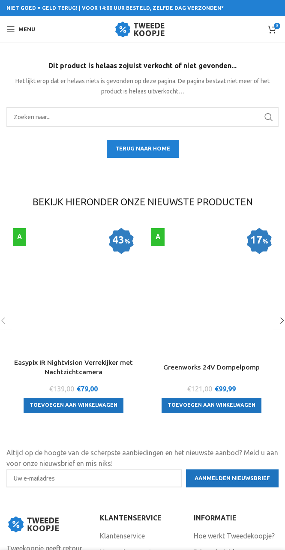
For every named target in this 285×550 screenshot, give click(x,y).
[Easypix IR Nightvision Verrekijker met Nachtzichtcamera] (73, 237)
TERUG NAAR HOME (142, 148)
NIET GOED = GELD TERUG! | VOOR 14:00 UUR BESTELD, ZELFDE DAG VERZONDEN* (115, 8)
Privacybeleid (214, 459)
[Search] (142, 117)
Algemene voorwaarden (230, 476)
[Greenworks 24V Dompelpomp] (212, 233)
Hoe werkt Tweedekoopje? (234, 444)
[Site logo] (142, 28)
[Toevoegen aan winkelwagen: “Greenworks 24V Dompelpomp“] (211, 294)
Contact (112, 476)
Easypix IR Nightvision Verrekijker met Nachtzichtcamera (73, 265)
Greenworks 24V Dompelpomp (211, 257)
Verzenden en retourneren (140, 459)
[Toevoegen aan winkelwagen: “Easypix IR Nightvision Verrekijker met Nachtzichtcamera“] (73, 303)
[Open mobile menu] (20, 29)
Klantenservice (122, 444)
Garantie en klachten (131, 492)
